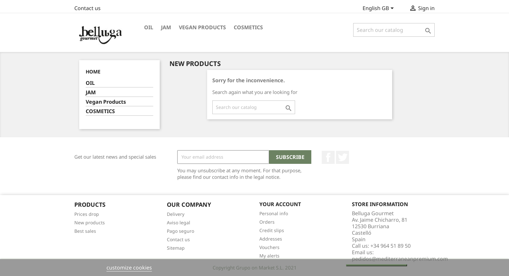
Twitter (342, 157)
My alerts (269, 256)
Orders (267, 222)
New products (89, 222)
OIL (148, 27)
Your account (280, 204)
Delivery (175, 214)
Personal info (273, 213)
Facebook (328, 157)
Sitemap (176, 248)
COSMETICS (248, 27)
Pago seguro (180, 231)
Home (93, 71)
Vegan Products (202, 27)
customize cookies (129, 267)
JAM (166, 27)
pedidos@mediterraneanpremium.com (400, 258)
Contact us (87, 8)
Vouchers (269, 247)
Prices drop (86, 214)
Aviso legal (178, 222)
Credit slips (271, 230)
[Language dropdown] (379, 9)
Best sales (85, 231)
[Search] (394, 30)
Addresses (270, 239)
